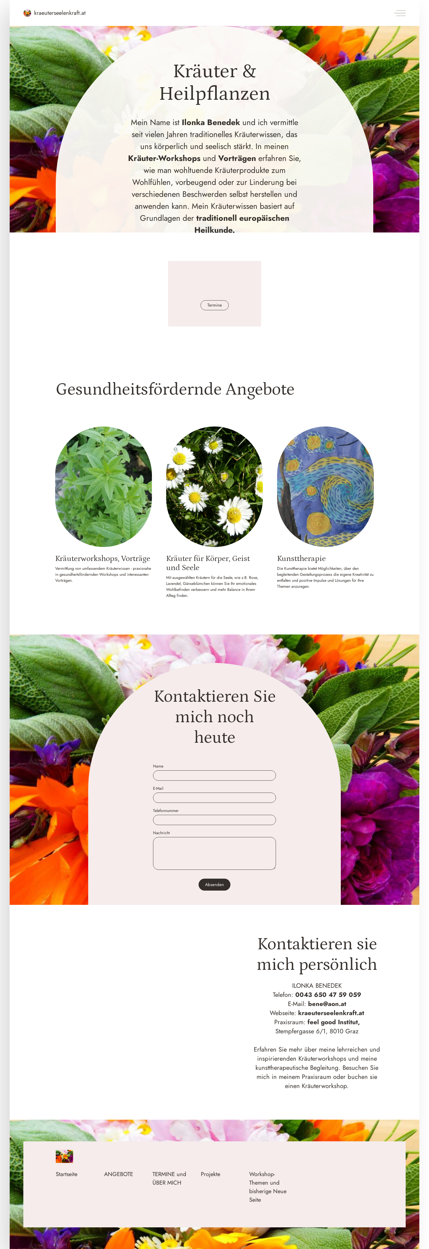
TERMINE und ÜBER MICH (169, 1178)
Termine (214, 305)
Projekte (210, 1174)
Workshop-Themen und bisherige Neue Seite (267, 1187)
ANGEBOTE (118, 1174)
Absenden (214, 884)
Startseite (66, 1174)
